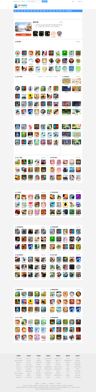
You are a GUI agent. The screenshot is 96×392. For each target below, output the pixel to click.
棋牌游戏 (68, 355)
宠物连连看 (38, 360)
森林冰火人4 (18, 364)
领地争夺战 (78, 360)
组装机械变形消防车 (48, 373)
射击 (28, 10)
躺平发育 (58, 371)
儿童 (57, 10)
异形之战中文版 (78, 377)
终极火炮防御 (77, 364)
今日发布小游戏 (48, 76)
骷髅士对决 (29, 362)
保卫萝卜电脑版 (78, 371)
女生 (47, 10)
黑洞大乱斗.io (18, 366)
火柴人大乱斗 (28, 360)
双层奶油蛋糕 (38, 377)
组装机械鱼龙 (48, 360)
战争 (64, 10)
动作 (19, 10)
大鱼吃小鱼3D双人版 (28, 366)
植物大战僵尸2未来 (58, 375)
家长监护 (59, 383)
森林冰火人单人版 (58, 358)
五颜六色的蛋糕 (38, 366)
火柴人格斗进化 (29, 377)
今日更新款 (40, 76)
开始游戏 (23, 34)
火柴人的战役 (77, 375)
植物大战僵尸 (18, 362)
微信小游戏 (68, 10)
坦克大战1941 (77, 373)
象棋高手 (48, 364)
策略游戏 (58, 355)
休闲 (51, 10)
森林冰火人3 (58, 360)
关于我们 (37, 383)
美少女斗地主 (48, 375)
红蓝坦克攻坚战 (78, 362)
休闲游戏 (38, 355)
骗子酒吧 (67, 364)
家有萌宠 (38, 371)
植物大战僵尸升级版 (18, 360)
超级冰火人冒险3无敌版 (18, 373)
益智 (25, 10)
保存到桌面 (23, 1)
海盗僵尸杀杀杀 (19, 377)
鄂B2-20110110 (58, 389)
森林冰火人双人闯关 (58, 366)
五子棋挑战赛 (48, 362)
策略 (41, 10)
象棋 (68, 366)
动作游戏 (29, 355)
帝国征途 (77, 358)
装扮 (54, 10)
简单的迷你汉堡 (38, 362)
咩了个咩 (48, 371)
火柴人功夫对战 (29, 364)
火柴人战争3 (58, 377)
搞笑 (31, 10)
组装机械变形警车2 (48, 366)
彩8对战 (67, 358)
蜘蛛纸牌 (67, 375)
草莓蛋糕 (38, 358)
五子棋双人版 (58, 364)
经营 (60, 10)
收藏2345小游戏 (17, 1)
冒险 (35, 10)
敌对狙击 (28, 373)
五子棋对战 (58, 373)
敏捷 (44, 10)
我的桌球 (67, 362)
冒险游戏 (19, 355)
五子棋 (68, 371)
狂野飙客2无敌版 (28, 371)
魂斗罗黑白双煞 (19, 375)
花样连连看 (48, 377)
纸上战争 (18, 371)
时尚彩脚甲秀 (38, 375)
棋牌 (38, 10)
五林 (68, 373)
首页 (15, 10)
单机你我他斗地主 (67, 360)
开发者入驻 (51, 383)
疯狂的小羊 (29, 358)
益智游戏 (48, 355)
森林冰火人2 (58, 362)
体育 (22, 10)
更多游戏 (78, 41)
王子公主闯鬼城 (19, 358)
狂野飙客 (28, 375)
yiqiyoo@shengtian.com (75, 387)
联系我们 (44, 383)
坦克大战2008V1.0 (77, 366)
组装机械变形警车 (48, 358)
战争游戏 (78, 355)
